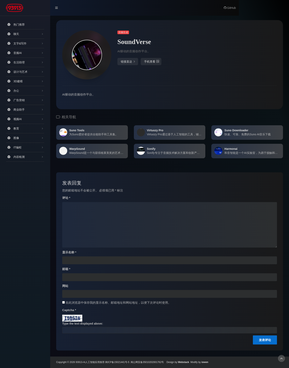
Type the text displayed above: (82, 323)
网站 (65, 286)
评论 (66, 197)
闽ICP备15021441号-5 (117, 362)
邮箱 (66, 269)
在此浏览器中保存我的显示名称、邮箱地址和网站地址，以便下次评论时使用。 (118, 302)
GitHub (230, 7)
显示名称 (69, 252)
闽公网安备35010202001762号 (147, 362)
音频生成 (123, 32)
